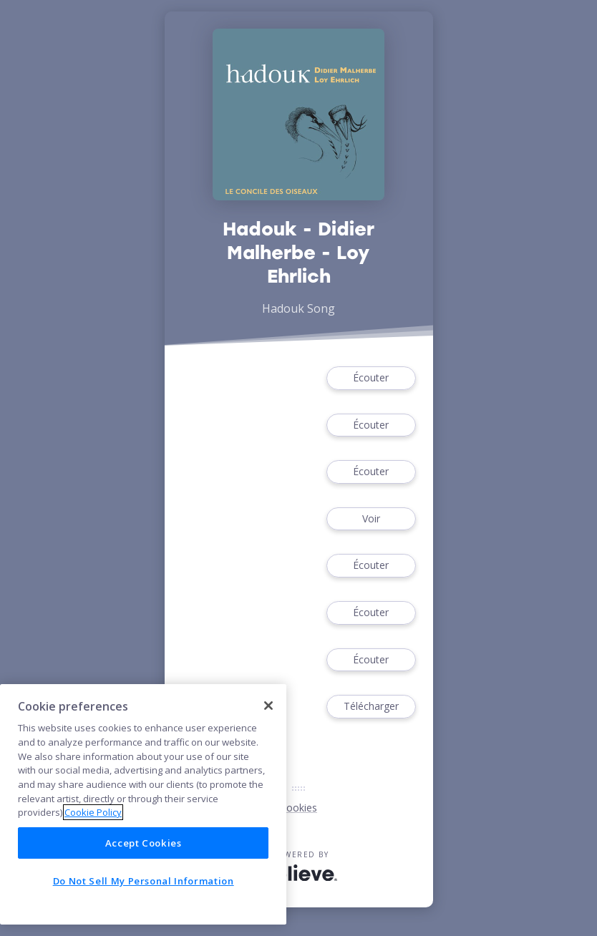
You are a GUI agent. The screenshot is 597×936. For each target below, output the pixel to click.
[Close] (268, 705)
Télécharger (370, 707)
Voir (370, 519)
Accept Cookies (143, 843)
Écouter (370, 378)
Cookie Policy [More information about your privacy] (93, 812)
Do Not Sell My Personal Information (143, 880)
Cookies (298, 807)
